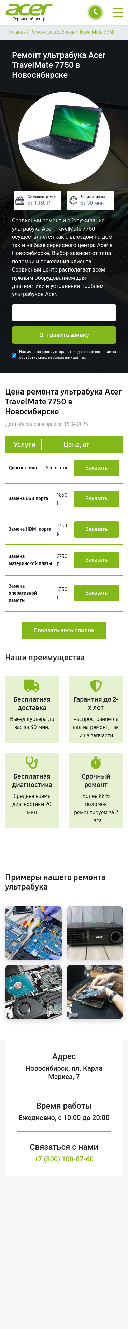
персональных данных (67, 357)
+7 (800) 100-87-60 (64, 1159)
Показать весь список (64, 630)
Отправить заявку (64, 335)
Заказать (97, 468)
